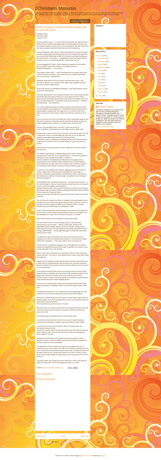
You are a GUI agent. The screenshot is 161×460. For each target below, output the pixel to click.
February (101, 89)
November (101, 61)
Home (63, 436)
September (102, 67)
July (99, 73)
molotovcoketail (87, 455)
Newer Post (41, 436)
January (101, 92)
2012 (100, 56)
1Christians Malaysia (55, 8)
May (99, 80)
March (100, 86)
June (100, 76)
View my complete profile (104, 127)
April (99, 83)
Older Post (84, 436)
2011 (100, 96)
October (101, 64)
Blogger (102, 455)
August (100, 70)
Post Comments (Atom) (67, 442)
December (101, 58)
